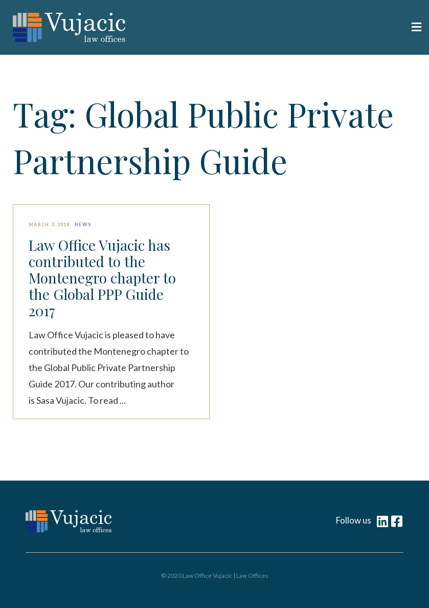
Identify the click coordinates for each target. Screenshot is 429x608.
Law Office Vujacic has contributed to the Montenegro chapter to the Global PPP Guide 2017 (102, 278)
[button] (318, 27)
